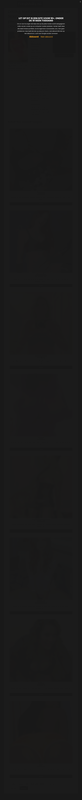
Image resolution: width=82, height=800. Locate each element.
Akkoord (34, 37)
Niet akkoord (47, 37)
